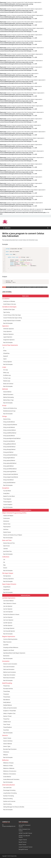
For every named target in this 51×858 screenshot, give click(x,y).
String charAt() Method (9, 422)
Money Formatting (8, 798)
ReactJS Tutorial (22, 842)
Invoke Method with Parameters (11, 779)
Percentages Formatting (9, 790)
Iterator (5, 567)
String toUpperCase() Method (10, 477)
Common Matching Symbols (10, 639)
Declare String (6, 419)
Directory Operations (8, 578)
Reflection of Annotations (9, 774)
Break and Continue (8, 383)
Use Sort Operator (7, 609)
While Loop (6, 372)
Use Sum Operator (8, 617)
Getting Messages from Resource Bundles (13, 807)
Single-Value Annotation (9, 675)
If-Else (4, 350)
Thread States (6, 697)
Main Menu (7, 228)
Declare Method (7, 391)
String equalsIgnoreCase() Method (11, 438)
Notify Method (6, 702)
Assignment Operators (9, 339)
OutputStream (6, 587)
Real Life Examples (8, 323)
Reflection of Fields (8, 765)
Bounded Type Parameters (10, 749)
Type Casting (6, 312)
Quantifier (5, 644)
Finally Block (6, 493)
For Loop (5, 370)
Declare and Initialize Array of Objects (12, 535)
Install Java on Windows (9, 301)
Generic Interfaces (7, 741)
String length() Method (9, 457)
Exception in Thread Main (9, 710)
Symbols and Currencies (9, 801)
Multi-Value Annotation (9, 677)
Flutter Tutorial (22, 844)
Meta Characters (7, 642)
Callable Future (7, 721)
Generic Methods (7, 743)
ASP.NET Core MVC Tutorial (25, 833)
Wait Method (6, 699)
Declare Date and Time (9, 543)
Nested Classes (7, 532)
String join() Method (8, 452)
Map (4, 565)
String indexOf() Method (9, 446)
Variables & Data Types (9, 309)
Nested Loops (6, 381)
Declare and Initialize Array (10, 408)
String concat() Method (9, 427)
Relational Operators (8, 334)
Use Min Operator (7, 622)
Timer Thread (6, 724)
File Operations (7, 576)
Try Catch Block (7, 490)
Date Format (6, 546)
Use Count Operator (8, 620)
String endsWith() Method (9, 433)
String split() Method (8, 466)
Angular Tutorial (23, 839)
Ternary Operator (7, 361)
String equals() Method (9, 435)
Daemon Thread (7, 716)
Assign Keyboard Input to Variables (12, 320)
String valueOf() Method (9, 482)
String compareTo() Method (10, 424)
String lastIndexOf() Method (10, 455)
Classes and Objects (8, 515)
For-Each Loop (6, 378)
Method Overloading (8, 397)
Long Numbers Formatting (10, 793)
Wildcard (5, 754)
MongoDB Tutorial (23, 849)
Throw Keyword (7, 499)
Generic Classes (7, 738)
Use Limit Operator (8, 611)
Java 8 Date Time (7, 551)
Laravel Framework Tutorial (25, 847)
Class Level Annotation (9, 666)
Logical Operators (7, 337)
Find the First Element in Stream (11, 614)
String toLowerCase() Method (10, 474)
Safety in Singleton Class (9, 713)
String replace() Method (9, 460)
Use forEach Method (8, 600)
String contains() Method (9, 430)
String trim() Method (8, 480)
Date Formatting (7, 804)
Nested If (5, 356)
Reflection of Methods (8, 768)
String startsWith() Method (10, 468)
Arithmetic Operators (8, 328)
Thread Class (6, 686)
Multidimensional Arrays (9, 411)
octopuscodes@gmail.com (8, 826)
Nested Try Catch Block (9, 496)
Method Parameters (8, 394)
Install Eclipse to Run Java (9, 304)
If (3, 348)
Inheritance (6, 521)
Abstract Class (6, 524)
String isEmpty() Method (9, 449)
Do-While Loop (7, 375)
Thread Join (6, 694)
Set (4, 562)
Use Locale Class (7, 787)
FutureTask (6, 730)
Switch (5, 359)
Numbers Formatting (8, 796)
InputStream (6, 589)
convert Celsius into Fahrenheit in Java (15, 287)
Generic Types (6, 746)
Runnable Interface (8, 688)
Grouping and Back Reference (10, 647)
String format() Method (9, 441)
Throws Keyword (7, 501)
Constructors (6, 518)
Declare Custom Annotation (10, 664)
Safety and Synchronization (10, 708)
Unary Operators (7, 331)
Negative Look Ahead (8, 650)
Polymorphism (7, 526)
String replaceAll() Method (9, 463)
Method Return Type (8, 400)
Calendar (5, 548)
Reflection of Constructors (9, 771)
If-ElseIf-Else (6, 353)
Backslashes (6, 655)
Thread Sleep (6, 691)
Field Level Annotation (8, 669)
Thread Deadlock (7, 727)
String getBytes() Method (9, 444)
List (4, 559)
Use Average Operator (8, 628)
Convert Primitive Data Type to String (12, 318)
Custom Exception (7, 504)
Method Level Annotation (9, 672)
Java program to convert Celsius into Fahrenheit (36, 287)
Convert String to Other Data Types (12, 315)
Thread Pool (6, 719)
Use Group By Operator (9, 631)
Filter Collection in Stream (9, 603)
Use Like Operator (7, 606)
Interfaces (5, 529)
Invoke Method (7, 776)
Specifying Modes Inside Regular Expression (14, 653)
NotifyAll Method (7, 705)
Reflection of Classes (8, 763)
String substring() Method (9, 471)
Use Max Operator (7, 625)
